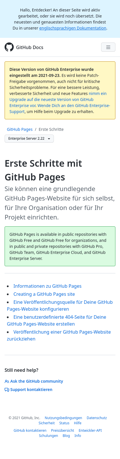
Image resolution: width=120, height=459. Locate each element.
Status (64, 423)
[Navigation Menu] (108, 47)
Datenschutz (97, 417)
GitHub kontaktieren (30, 430)
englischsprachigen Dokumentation (72, 28)
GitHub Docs (29, 47)
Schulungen (48, 435)
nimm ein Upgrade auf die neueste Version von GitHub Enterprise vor (58, 99)
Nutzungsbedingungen (63, 417)
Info (77, 435)
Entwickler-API (90, 430)
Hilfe (77, 423)
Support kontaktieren (28, 389)
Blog (66, 435)
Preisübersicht (62, 430)
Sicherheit (47, 423)
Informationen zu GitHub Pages (47, 286)
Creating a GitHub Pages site (44, 294)
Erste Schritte (51, 129)
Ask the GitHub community (34, 381)
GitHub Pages (20, 129)
